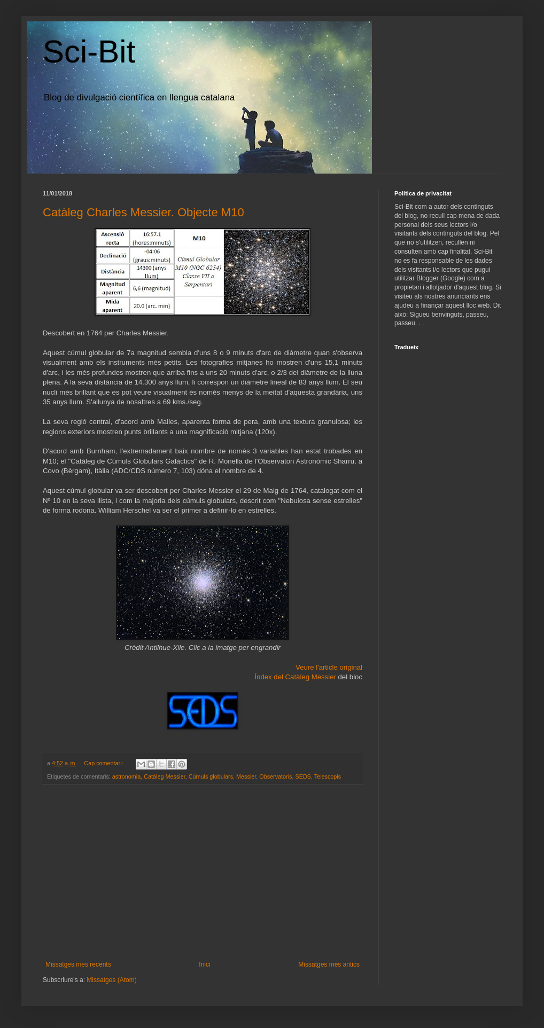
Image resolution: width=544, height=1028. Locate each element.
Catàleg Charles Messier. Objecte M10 (143, 212)
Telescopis (327, 776)
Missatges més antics (329, 964)
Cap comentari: (104, 763)
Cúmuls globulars (211, 776)
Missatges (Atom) (111, 980)
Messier (246, 776)
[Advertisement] (202, 872)
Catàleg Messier (164, 776)
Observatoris (275, 776)
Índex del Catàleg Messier (296, 677)
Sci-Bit (89, 51)
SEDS (303, 776)
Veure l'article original (329, 667)
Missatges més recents (78, 964)
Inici (204, 964)
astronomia (126, 776)
